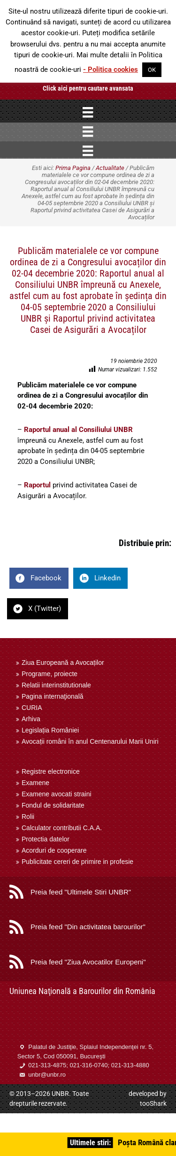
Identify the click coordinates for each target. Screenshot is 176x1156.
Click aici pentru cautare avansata (88, 88)
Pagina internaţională (53, 696)
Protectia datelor (45, 839)
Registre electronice (51, 771)
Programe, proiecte (49, 674)
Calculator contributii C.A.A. (62, 828)
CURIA (32, 707)
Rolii (28, 816)
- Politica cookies (110, 69)
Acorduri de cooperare (54, 850)
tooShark (153, 1103)
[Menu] (88, 112)
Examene (35, 782)
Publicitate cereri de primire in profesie (77, 861)
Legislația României (50, 730)
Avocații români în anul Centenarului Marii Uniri (90, 741)
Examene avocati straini (57, 794)
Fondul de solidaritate (53, 805)
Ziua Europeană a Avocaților (63, 662)
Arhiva (31, 719)
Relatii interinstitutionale (56, 685)
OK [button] (152, 69)
